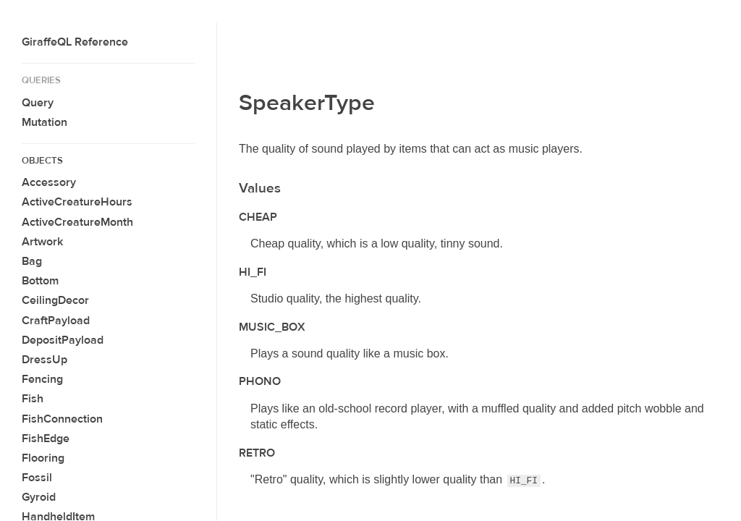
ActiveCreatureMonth (77, 222)
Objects (42, 160)
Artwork (42, 241)
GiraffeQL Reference (75, 42)
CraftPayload (56, 320)
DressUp (44, 359)
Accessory (49, 182)
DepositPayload (62, 340)
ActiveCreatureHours (77, 202)
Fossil (37, 477)
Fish (32, 398)
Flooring (43, 458)
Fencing (42, 379)
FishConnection (62, 419)
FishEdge (45, 438)
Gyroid (39, 497)
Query (38, 103)
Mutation (44, 122)
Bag (32, 261)
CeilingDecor (55, 300)
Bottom (40, 281)
